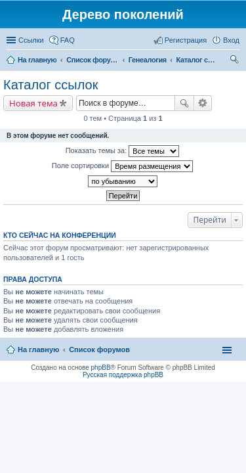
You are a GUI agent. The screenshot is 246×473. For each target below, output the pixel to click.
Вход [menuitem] (231, 40)
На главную (38, 349)
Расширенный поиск (203, 103)
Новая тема (33, 103)
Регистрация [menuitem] (186, 40)
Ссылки (31, 40)
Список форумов (99, 349)
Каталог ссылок (50, 85)
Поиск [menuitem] (235, 61)
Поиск (184, 103)
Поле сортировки (122, 166)
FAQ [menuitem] (67, 40)
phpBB (101, 367)
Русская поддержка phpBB (123, 374)
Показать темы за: (123, 151)
